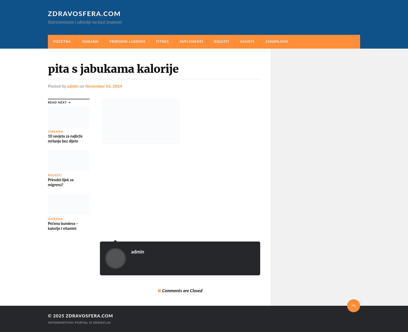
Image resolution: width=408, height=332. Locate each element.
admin (73, 85)
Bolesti (222, 42)
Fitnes (162, 42)
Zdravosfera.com (84, 13)
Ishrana (90, 42)
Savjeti (247, 42)
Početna (62, 42)
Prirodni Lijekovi (127, 42)
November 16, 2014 (103, 85)
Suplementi (191, 42)
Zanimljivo (276, 42)
